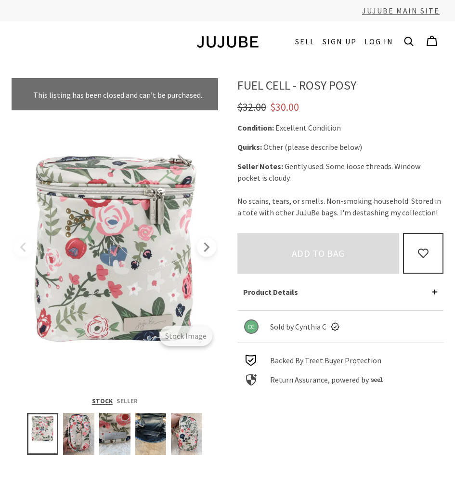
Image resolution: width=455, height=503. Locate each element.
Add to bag (318, 253)
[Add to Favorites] (423, 253)
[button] (408, 41)
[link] (340, 326)
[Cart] (431, 41)
